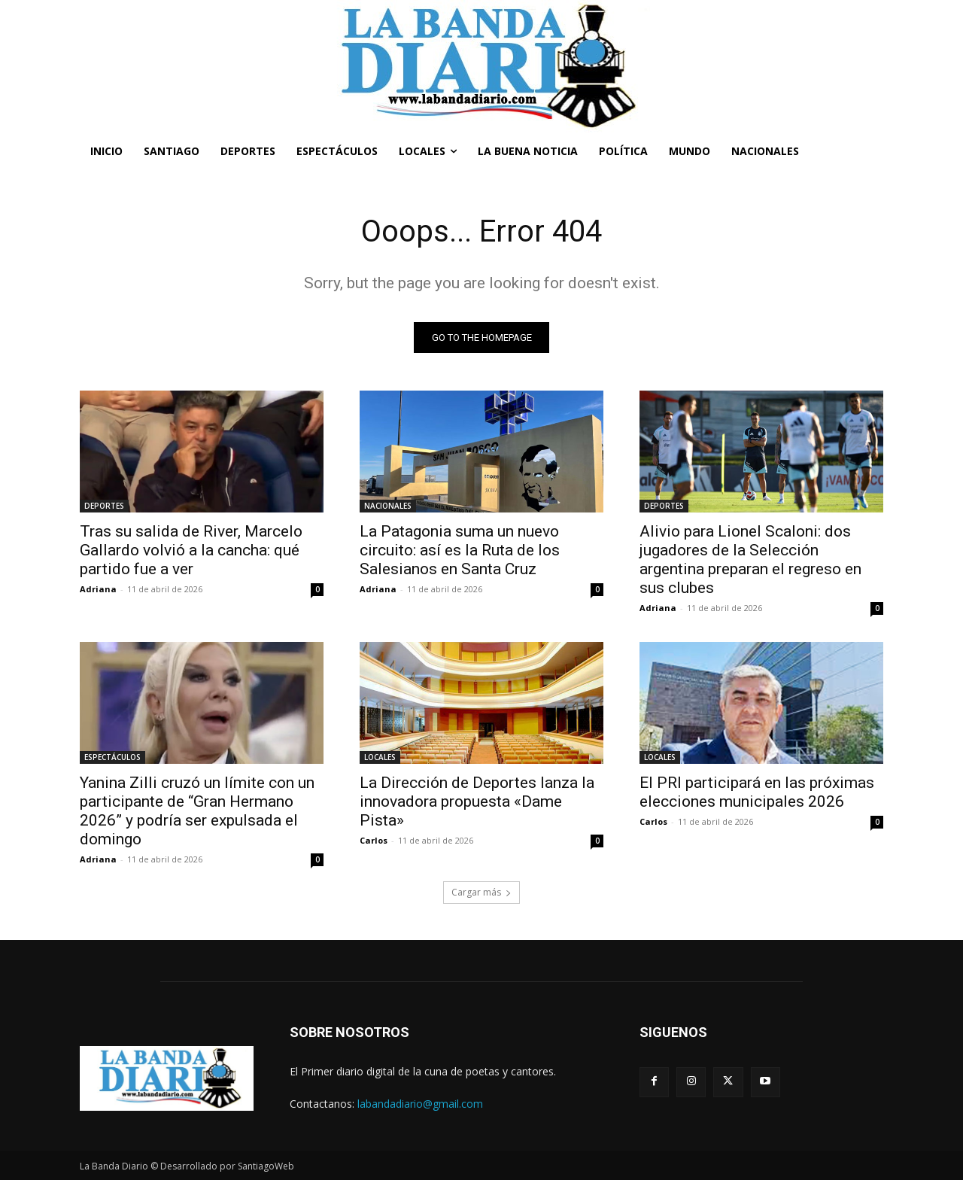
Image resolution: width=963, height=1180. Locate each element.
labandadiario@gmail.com (420, 1103)
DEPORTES (104, 505)
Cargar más (481, 892)
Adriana (98, 589)
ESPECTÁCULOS (112, 757)
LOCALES (380, 757)
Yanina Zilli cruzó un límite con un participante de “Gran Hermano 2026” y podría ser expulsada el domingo (197, 811)
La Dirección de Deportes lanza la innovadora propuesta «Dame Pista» (477, 801)
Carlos (373, 840)
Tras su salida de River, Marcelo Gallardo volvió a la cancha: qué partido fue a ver (191, 550)
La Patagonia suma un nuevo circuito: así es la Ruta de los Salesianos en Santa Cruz (460, 550)
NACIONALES (388, 505)
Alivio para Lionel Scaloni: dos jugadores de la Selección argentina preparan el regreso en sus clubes (750, 559)
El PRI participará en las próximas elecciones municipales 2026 (756, 792)
